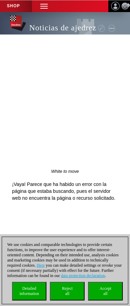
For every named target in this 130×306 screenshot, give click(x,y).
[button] (44, 6)
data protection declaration (83, 275)
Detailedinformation (29, 291)
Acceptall (105, 291)
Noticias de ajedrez (62, 27)
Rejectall (67, 291)
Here (41, 265)
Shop (13, 5)
